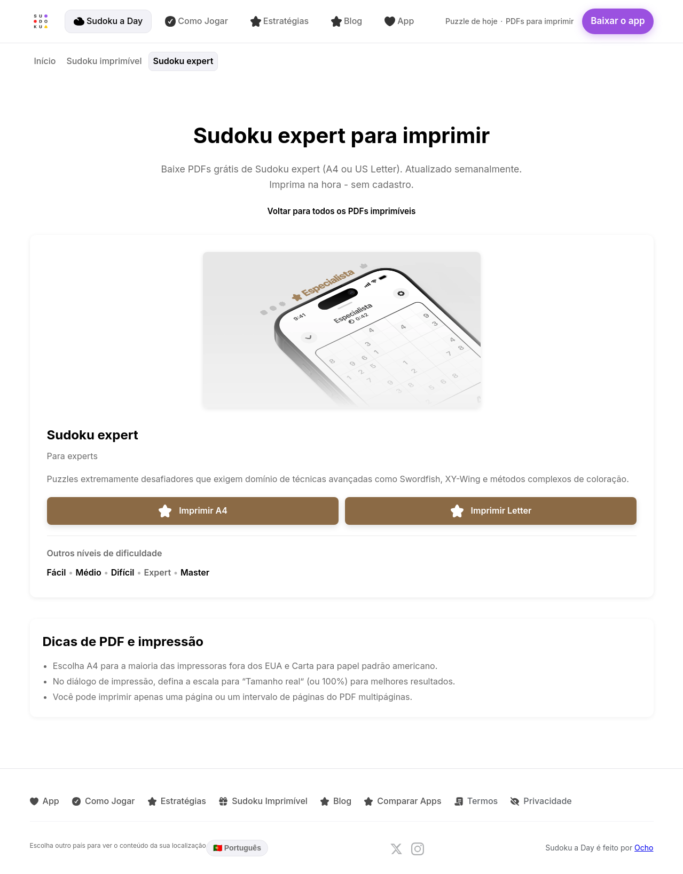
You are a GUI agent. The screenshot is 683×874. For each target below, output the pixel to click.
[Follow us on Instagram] (417, 848)
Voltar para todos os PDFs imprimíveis (342, 211)
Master (194, 572)
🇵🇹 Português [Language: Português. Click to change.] (237, 848)
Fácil (56, 572)
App (399, 21)
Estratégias (279, 21)
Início (45, 61)
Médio (88, 572)
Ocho (643, 847)
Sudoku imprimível (104, 61)
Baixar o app (618, 20)
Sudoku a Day (108, 21)
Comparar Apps (402, 801)
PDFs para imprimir (540, 21)
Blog (346, 21)
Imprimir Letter (491, 510)
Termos (475, 801)
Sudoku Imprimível (262, 801)
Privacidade (540, 801)
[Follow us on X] (396, 848)
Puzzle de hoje (471, 21)
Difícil (123, 572)
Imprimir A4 (192, 510)
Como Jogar (196, 21)
